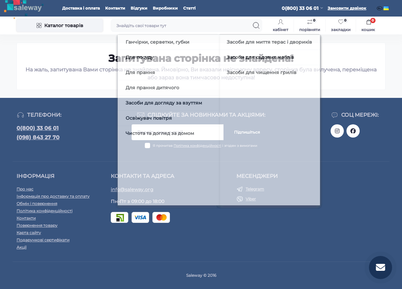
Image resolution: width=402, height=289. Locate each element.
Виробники (165, 8)
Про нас (25, 188)
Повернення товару (37, 225)
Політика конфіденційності (197, 146)
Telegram (255, 188)
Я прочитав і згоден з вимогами (205, 146)
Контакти (115, 8)
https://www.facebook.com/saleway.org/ (353, 131)
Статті (189, 8)
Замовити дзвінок (347, 8)
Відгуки (139, 8)
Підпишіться (247, 132)
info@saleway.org (132, 189)
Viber (251, 198)
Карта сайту (29, 232)
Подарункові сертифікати (43, 239)
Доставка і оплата (81, 8)
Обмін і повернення (37, 203)
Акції (21, 247)
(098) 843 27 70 (38, 137)
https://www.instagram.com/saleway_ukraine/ (337, 131)
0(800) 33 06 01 (38, 128)
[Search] (256, 25)
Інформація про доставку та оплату (53, 196)
